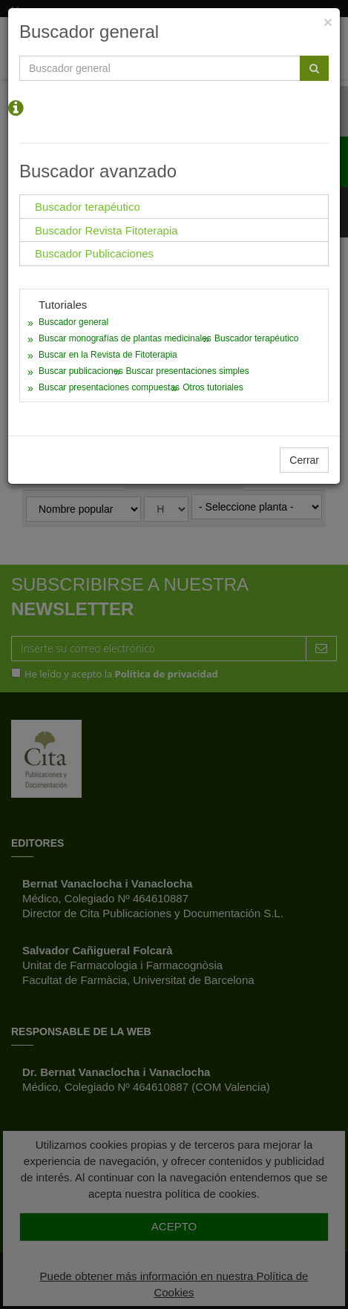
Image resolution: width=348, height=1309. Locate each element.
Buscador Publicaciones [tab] (94, 253)
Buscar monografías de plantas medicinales (125, 338)
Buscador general (73, 322)
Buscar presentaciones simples (187, 371)
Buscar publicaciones (80, 371)
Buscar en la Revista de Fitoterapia (108, 355)
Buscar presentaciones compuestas (109, 387)
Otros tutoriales (213, 387)
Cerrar (304, 460)
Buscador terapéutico (256, 338)
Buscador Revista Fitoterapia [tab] (106, 230)
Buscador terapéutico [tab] (87, 206)
